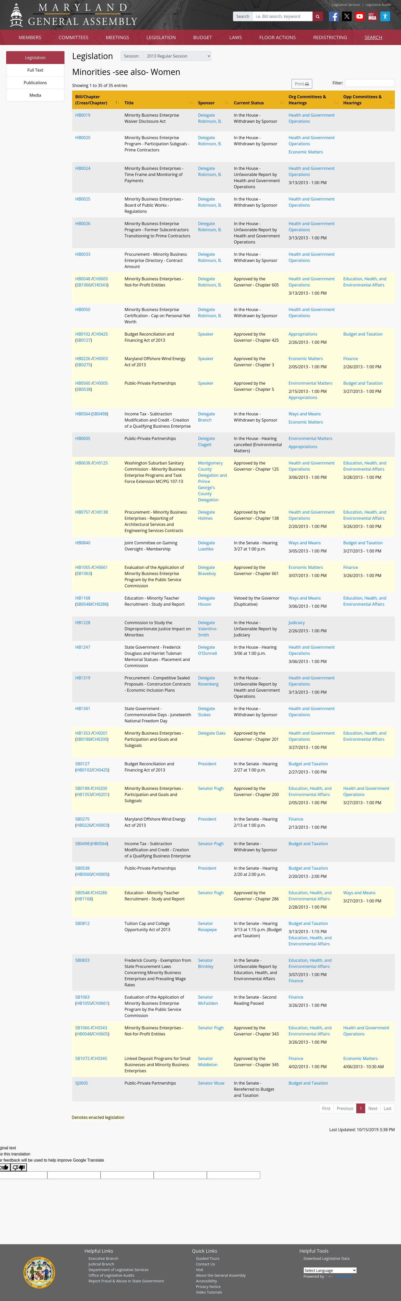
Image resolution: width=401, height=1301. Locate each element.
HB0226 (82, 358)
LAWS (235, 37)
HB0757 (82, 512)
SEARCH (373, 37)
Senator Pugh (211, 788)
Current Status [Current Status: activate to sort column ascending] (249, 103)
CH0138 (100, 512)
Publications (35, 82)
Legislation (35, 57)
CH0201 (100, 733)
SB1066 (83, 285)
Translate (338, 1276)
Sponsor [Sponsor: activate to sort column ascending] (206, 103)
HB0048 (82, 279)
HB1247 (82, 647)
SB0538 (83, 389)
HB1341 (82, 708)
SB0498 (100, 414)
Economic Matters (305, 152)
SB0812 (82, 923)
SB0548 (83, 604)
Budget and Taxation (363, 334)
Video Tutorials (209, 1292)
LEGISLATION (161, 37)
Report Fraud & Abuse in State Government (126, 1280)
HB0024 (82, 168)
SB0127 (83, 340)
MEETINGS (117, 37)
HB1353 (82, 733)
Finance (350, 358)
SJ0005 (81, 1083)
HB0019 (82, 115)
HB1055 (82, 567)
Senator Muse (211, 1083)
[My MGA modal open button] (371, 16)
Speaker (205, 334)
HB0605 (82, 438)
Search (242, 16)
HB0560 (82, 383)
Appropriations (302, 334)
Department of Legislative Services (118, 1269)
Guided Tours (207, 1258)
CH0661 (100, 567)
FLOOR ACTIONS (277, 37)
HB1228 (82, 622)
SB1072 (82, 1058)
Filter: (363, 83)
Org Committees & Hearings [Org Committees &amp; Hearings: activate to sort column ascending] (307, 100)
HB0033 (82, 254)
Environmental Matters (310, 383)
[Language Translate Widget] (330, 1270)
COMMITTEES (73, 37)
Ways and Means (304, 414)
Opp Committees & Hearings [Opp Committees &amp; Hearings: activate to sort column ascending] (362, 100)
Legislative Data (336, 1258)
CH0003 (100, 358)
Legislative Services (346, 4)
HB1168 (82, 598)
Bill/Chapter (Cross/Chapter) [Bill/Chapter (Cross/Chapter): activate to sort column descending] (91, 100)
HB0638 (82, 463)
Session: (132, 56)
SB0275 (83, 365)
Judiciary (296, 622)
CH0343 (99, 285)
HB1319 (82, 678)
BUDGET (202, 37)
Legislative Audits (378, 4)
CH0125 (100, 463)
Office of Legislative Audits (111, 1275)
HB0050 (82, 309)
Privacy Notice (208, 1286)
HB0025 (82, 199)
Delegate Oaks (211, 733)
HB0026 (82, 223)
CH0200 (99, 739)
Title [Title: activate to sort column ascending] (129, 103)
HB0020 (82, 137)
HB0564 (82, 414)
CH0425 (100, 334)
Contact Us (205, 1263)
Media (35, 95)
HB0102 (82, 334)
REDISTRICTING (330, 37)
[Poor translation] (18, 1167)
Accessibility (206, 1280)
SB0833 (82, 960)
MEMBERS (30, 37)
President (207, 764)
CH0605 (100, 279)
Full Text (35, 70)
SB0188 (83, 739)
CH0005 (100, 383)
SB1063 (83, 573)
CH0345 (99, 1058)
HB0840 (82, 543)
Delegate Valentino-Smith (207, 629)
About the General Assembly (221, 1275)
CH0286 (99, 604)
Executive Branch (103, 1258)
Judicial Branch (101, 1263)
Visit (199, 1269)
